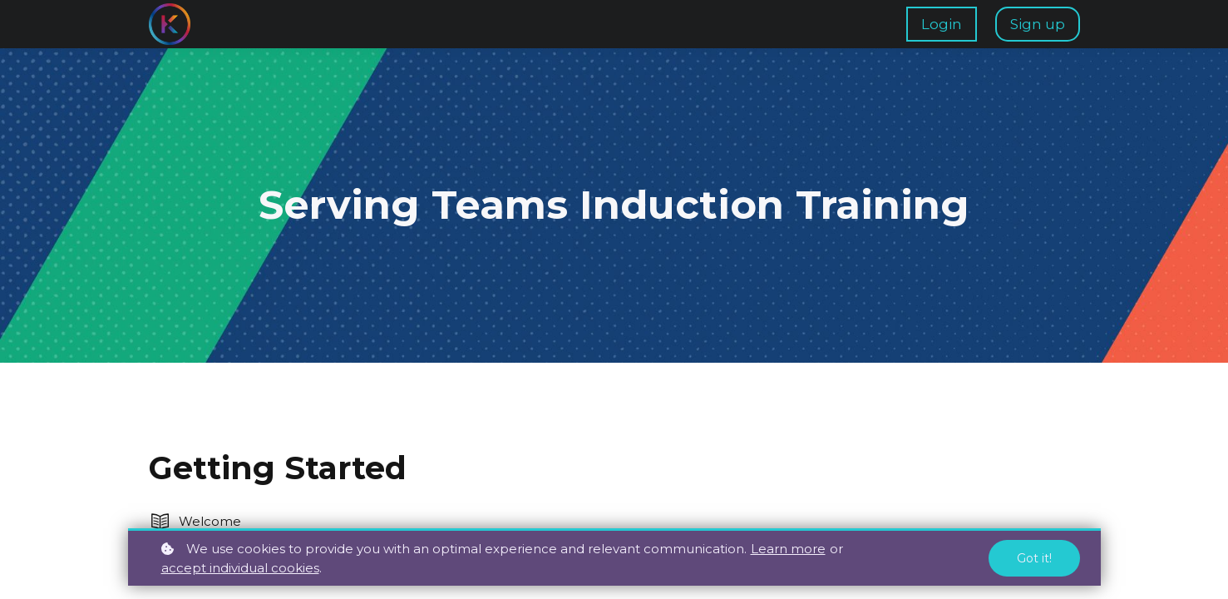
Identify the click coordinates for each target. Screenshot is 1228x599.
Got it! (1034, 558)
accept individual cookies (240, 568)
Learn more (788, 549)
